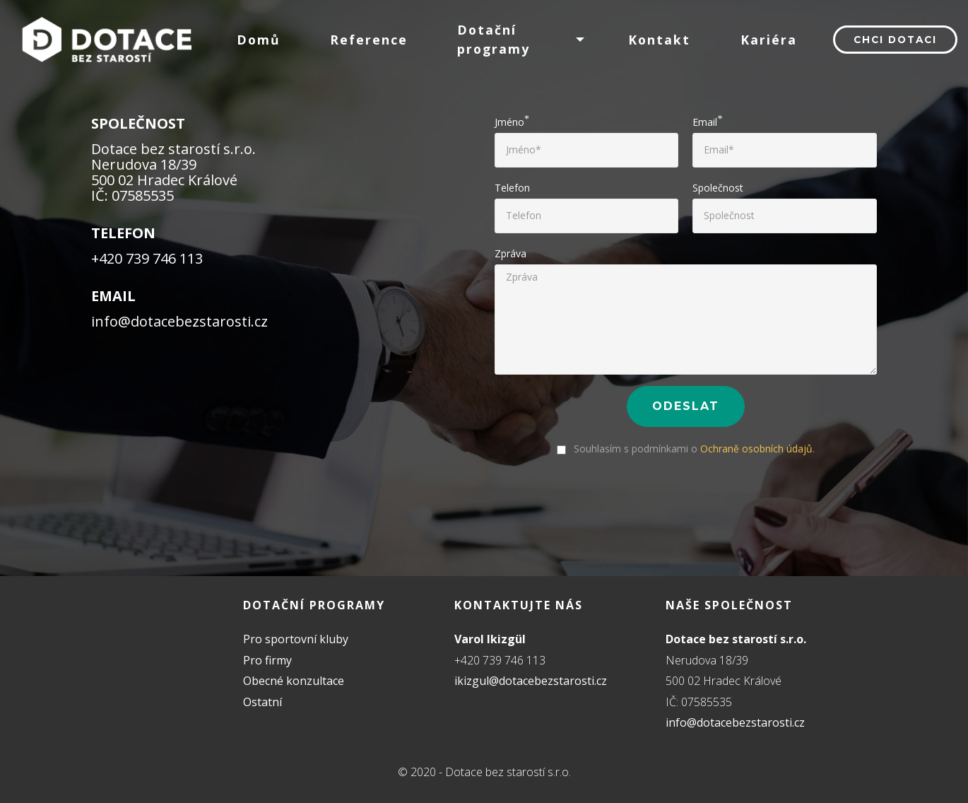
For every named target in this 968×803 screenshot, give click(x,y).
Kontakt (659, 39)
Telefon (512, 187)
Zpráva (510, 253)
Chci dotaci (895, 39)
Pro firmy (267, 660)
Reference (369, 39)
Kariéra (768, 39)
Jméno (509, 122)
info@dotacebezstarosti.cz (735, 722)
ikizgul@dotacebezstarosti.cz (530, 680)
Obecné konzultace (293, 680)
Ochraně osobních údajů (756, 448)
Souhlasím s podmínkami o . (685, 448)
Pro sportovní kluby (295, 639)
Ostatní (262, 702)
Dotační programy (493, 39)
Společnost (717, 187)
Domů (259, 39)
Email (704, 122)
